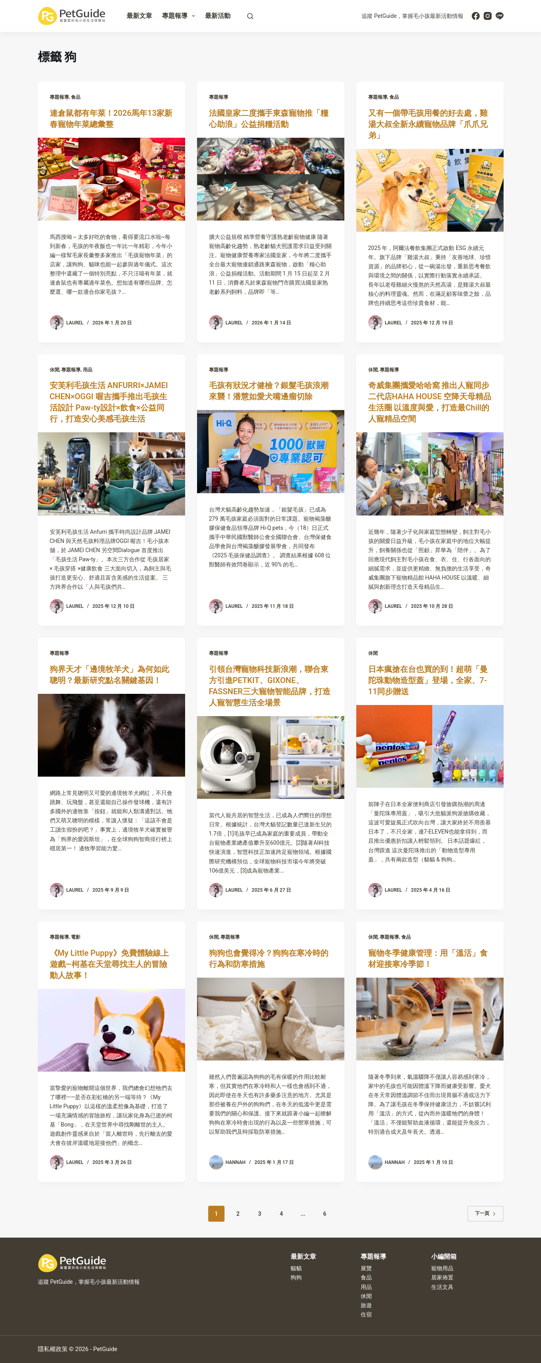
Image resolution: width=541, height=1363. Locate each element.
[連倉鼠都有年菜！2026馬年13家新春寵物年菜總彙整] (111, 179)
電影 (75, 937)
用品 (87, 370)
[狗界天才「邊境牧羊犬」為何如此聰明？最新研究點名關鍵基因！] (111, 735)
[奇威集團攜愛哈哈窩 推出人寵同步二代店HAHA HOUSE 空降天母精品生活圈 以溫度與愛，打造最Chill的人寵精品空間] (430, 473)
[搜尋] (250, 16)
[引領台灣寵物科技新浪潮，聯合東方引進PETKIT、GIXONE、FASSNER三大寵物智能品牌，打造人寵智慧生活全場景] (270, 757)
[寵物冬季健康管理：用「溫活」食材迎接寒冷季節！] (430, 1019)
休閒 (54, 370)
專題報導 (180, 16)
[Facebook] (476, 16)
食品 (75, 97)
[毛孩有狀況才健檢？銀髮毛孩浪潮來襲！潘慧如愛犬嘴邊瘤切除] (270, 451)
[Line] (500, 16)
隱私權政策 (53, 1349)
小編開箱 (444, 1256)
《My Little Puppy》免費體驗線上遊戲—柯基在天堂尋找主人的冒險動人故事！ (109, 964)
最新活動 (217, 16)
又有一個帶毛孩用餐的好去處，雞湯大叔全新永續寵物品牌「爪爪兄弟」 (428, 124)
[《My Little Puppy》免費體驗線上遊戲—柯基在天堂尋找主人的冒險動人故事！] (111, 1030)
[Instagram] (488, 16)
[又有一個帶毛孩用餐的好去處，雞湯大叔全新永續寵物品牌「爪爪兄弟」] (430, 190)
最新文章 (139, 16)
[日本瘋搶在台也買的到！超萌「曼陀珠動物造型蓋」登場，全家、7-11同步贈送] (430, 746)
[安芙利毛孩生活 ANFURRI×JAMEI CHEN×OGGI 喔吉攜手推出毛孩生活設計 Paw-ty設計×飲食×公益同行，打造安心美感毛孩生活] (111, 473)
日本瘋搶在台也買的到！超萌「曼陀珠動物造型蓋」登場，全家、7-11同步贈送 (428, 680)
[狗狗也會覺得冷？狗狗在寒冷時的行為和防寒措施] (270, 1019)
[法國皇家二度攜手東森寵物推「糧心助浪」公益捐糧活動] (270, 179)
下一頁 (485, 1213)
